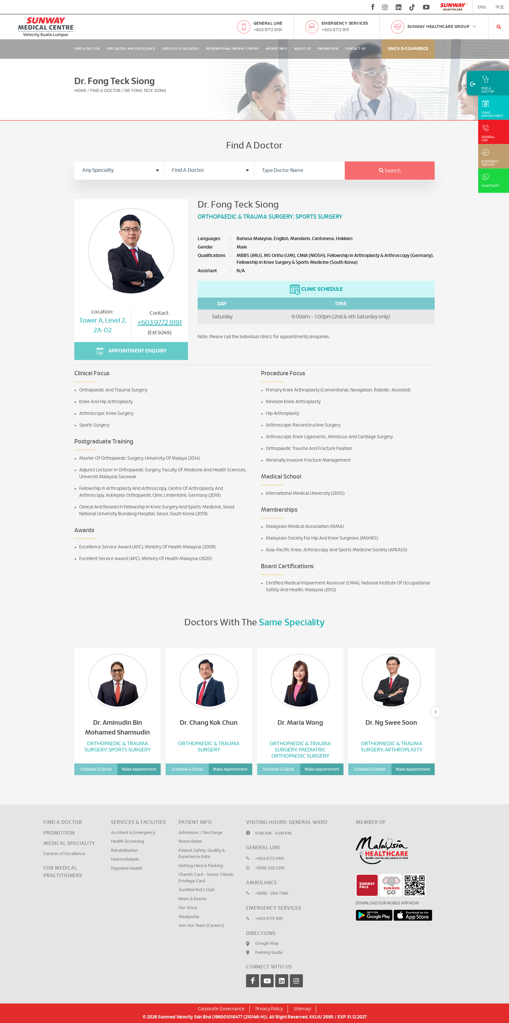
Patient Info (276, 48)
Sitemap (302, 1009)
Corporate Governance (221, 1009)
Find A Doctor (87, 48)
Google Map (267, 943)
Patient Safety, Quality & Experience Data (202, 854)
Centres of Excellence (64, 854)
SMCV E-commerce (408, 49)
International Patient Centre (232, 48)
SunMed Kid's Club (197, 890)
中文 (500, 7)
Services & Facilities (180, 48)
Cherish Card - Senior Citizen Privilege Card (206, 878)
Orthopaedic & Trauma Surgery (245, 217)
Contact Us (355, 48)
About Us (302, 48)
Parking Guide (268, 953)
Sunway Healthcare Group (442, 27)
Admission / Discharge (200, 833)
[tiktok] (412, 7)
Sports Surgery (318, 217)
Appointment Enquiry (131, 351)
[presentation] (435, 712)
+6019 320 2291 (269, 868)
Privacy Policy (269, 1009)
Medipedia (189, 917)
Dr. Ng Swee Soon (391, 723)
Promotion (328, 48)
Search (390, 170)
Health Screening (127, 841)
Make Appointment (139, 769)
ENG (482, 7)
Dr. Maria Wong (300, 723)
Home (80, 91)
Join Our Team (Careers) (201, 926)
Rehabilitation (124, 851)
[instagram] (385, 7)
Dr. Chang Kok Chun (209, 723)
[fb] (372, 7)
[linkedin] (398, 7)
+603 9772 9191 (268, 30)
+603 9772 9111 (335, 30)
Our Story (188, 908)
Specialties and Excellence (131, 48)
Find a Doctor (62, 822)
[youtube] (427, 7)
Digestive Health (127, 868)
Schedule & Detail (96, 769)
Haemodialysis (125, 859)
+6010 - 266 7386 (271, 893)
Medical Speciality (69, 843)
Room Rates (190, 841)
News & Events (193, 899)
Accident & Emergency (133, 833)
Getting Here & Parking (201, 866)
